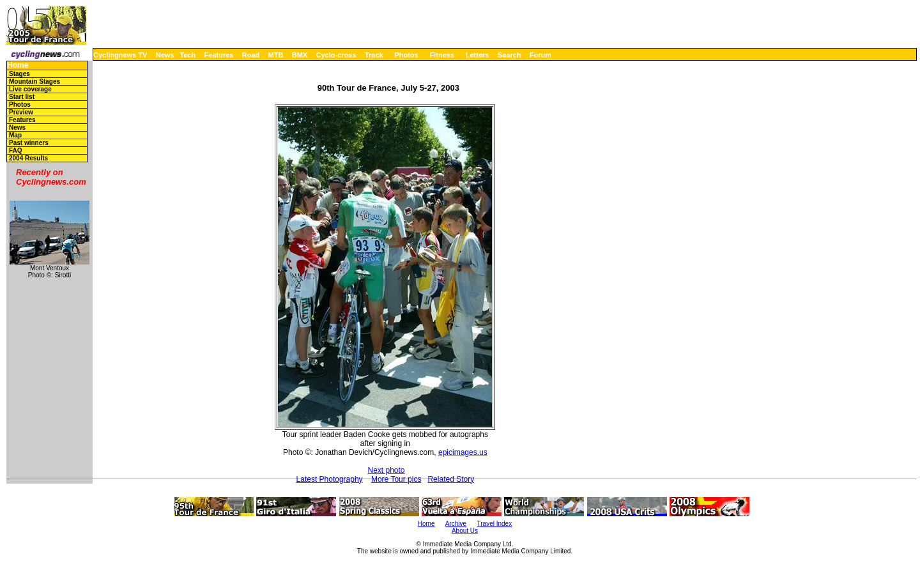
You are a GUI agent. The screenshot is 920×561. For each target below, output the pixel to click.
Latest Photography (329, 479)
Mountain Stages (34, 81)
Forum (540, 55)
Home (17, 65)
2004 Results (28, 158)
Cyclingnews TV (120, 55)
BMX (299, 55)
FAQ (15, 150)
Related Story (450, 479)
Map (15, 135)
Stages (19, 73)
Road (251, 55)
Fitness (441, 55)
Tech (187, 55)
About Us (465, 530)
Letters (477, 55)
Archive (455, 523)
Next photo (385, 470)
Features (219, 55)
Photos (406, 55)
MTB (276, 55)
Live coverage (30, 89)
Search (509, 55)
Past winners (29, 142)
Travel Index (494, 523)
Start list (21, 96)
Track (374, 55)
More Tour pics (396, 479)
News (165, 55)
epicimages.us (462, 452)
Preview (21, 112)
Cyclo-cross (336, 55)
